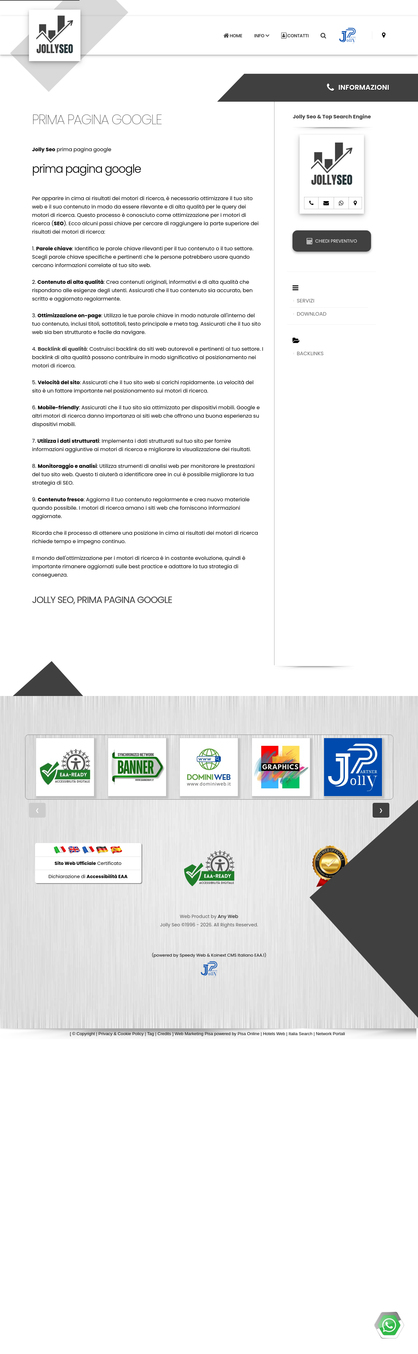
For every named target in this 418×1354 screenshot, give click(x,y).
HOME (232, 29)
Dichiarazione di (88, 876)
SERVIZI (305, 300)
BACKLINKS (310, 353)
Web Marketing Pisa (194, 1033)
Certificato (88, 863)
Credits (164, 1033)
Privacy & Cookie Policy (121, 1033)
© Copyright (83, 1033)
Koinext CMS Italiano (232, 955)
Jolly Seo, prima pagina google (102, 599)
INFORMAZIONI (358, 87)
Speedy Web (193, 955)
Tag (150, 1033)
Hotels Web (274, 1033)
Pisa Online (248, 1033)
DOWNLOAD (311, 314)
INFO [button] (261, 29)
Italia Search (300, 1033)
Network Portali (330, 1033)
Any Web (228, 916)
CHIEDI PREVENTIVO (332, 241)
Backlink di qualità (62, 349)
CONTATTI (295, 29)
